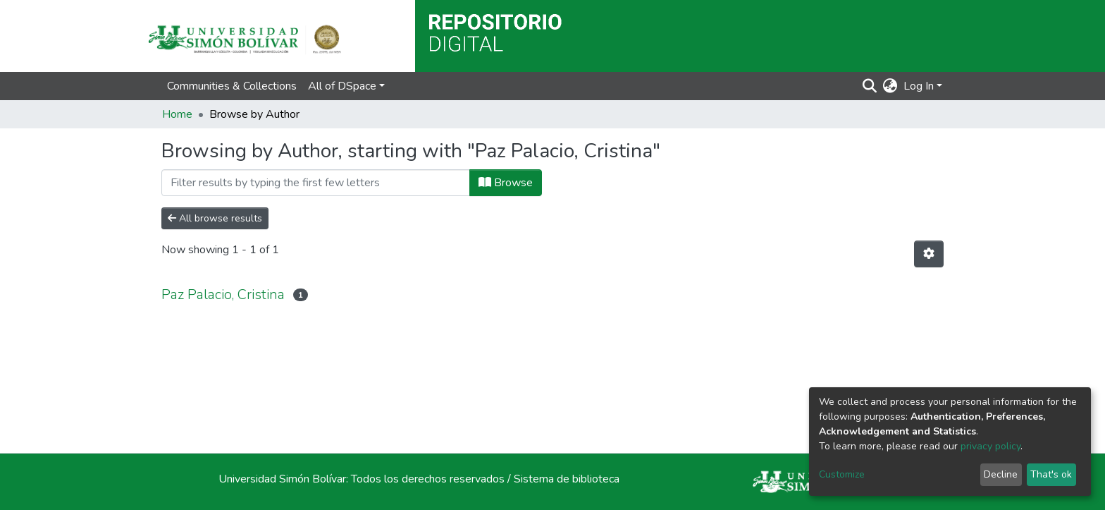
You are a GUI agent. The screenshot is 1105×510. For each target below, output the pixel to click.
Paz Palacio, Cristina (223, 294)
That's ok (1051, 474)
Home (177, 114)
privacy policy (990, 446)
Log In (918, 86)
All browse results (215, 218)
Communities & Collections (232, 86)
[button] (890, 86)
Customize (842, 474)
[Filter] (315, 182)
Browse (506, 182)
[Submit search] (870, 86)
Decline (1001, 474)
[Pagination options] (929, 254)
